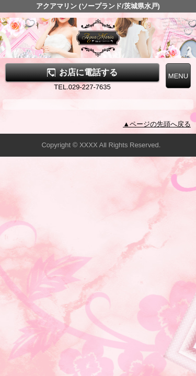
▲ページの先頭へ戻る (157, 124)
